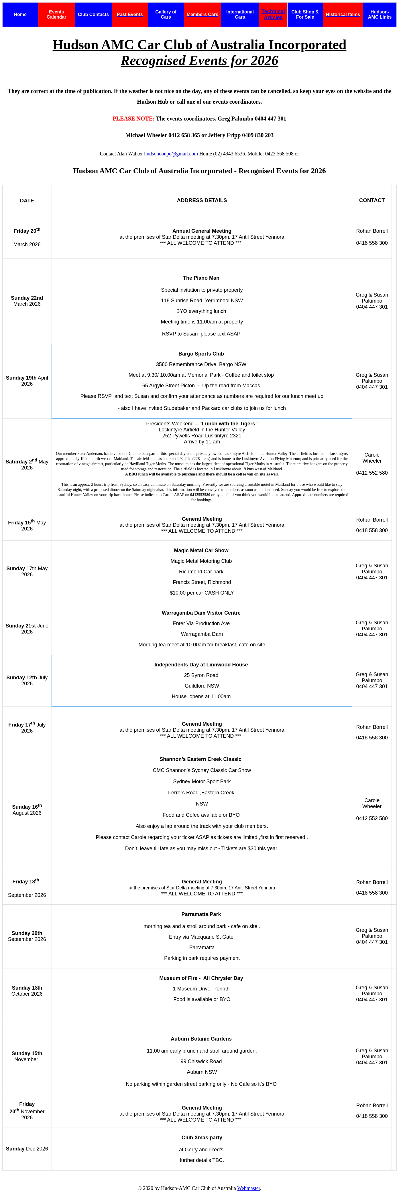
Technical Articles (273, 14)
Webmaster (248, 1188)
